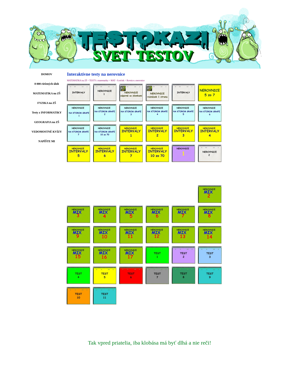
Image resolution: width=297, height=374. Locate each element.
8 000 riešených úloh (46, 83)
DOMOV (46, 74)
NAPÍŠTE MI (46, 141)
